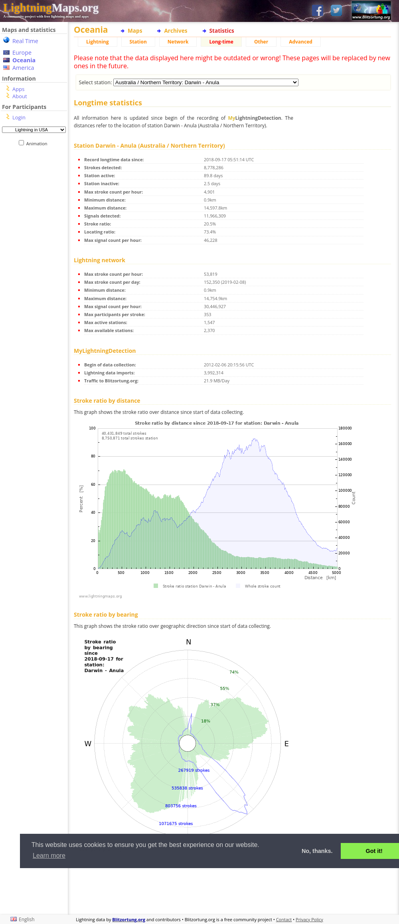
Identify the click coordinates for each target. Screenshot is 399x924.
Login (19, 117)
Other (261, 41)
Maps (135, 30)
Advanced (300, 41)
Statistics (221, 30)
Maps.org (51, 7)
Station (138, 41)
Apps (18, 89)
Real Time (25, 41)
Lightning (97, 41)
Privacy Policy (309, 919)
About (19, 96)
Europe (22, 52)
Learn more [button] (49, 855)
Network (178, 41)
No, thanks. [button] (317, 851)
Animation (38, 143)
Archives (175, 30)
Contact (284, 919)
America (23, 67)
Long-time (221, 41)
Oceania (24, 60)
